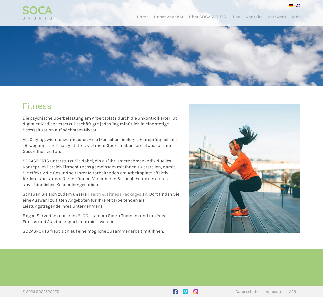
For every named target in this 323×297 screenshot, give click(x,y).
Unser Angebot (169, 16)
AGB (292, 291)
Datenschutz (247, 291)
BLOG (83, 215)
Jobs (296, 16)
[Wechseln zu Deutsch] (290, 5)
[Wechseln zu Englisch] (296, 5)
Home (143, 16)
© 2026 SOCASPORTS (41, 291)
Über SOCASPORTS (207, 16)
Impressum (274, 291)
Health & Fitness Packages (114, 194)
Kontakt (254, 16)
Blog (235, 16)
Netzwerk (276, 16)
